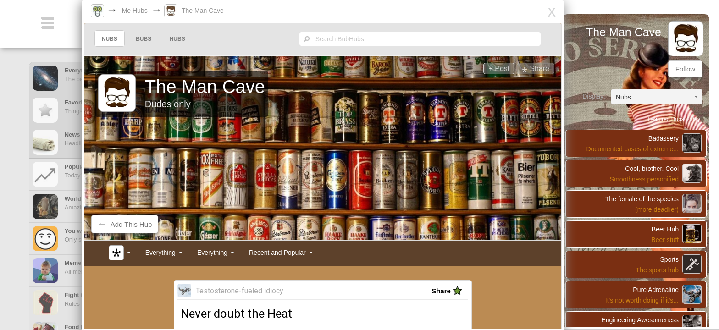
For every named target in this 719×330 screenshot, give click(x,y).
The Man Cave (214, 10)
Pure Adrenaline (658, 280)
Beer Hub (667, 220)
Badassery (666, 129)
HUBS (191, 39)
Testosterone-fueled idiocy (249, 286)
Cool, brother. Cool (654, 159)
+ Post (482, 68)
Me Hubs (146, 10)
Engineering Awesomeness (642, 310)
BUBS (157, 39)
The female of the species (644, 189)
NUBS (123, 39)
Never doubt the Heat (246, 309)
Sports (672, 250)
